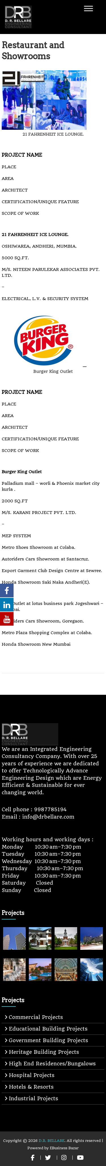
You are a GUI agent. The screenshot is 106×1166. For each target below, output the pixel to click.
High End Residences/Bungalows (52, 1064)
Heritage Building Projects (44, 1052)
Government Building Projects (48, 1040)
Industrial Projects (33, 1098)
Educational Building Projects (48, 1029)
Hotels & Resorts (31, 1087)
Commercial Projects (36, 1017)
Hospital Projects (32, 1075)
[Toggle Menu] (88, 8)
